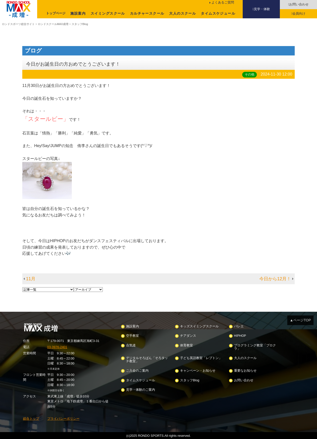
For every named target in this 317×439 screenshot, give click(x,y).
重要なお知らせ (245, 370)
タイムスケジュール (218, 13)
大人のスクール (182, 13)
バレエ (239, 326)
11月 (30, 278)
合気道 (131, 345)
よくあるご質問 (222, 2)
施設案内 (78, 13)
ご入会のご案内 (137, 370)
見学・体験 (262, 9)
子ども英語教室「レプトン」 (201, 358)
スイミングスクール (108, 13)
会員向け (298, 13)
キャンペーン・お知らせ (197, 370)
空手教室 (132, 335)
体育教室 (186, 345)
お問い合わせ (299, 4)
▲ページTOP (300, 320)
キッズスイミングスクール (199, 326)
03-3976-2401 (57, 347)
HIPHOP (240, 335)
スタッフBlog (189, 380)
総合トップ (31, 418)
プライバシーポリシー (63, 418)
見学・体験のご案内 (140, 389)
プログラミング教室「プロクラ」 (255, 347)
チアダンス (188, 335)
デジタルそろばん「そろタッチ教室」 (147, 360)
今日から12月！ (275, 278)
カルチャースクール (147, 13)
